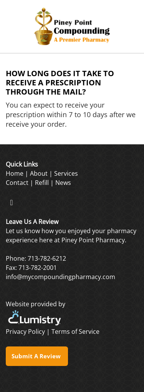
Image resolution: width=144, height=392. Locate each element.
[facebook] (11, 202)
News (63, 182)
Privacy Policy (25, 331)
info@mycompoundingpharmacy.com (60, 277)
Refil (41, 182)
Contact (17, 182)
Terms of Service (75, 331)
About (39, 173)
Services (66, 173)
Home (14, 173)
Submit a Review (37, 356)
